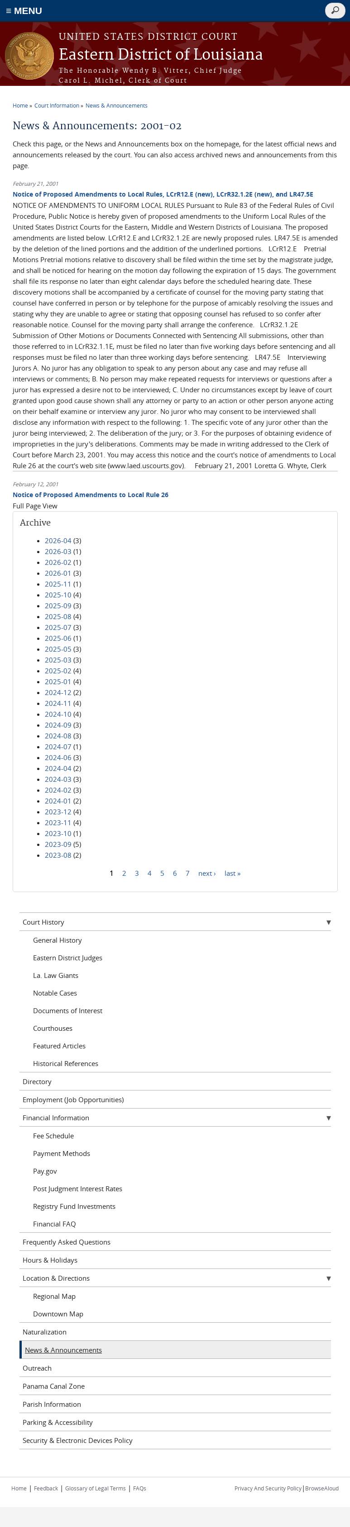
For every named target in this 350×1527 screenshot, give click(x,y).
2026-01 (58, 573)
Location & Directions (56, 1278)
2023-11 (58, 822)
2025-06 (58, 638)
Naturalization (45, 1331)
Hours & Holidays (50, 1259)
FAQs (139, 1488)
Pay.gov (45, 1170)
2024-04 (58, 768)
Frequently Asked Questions (66, 1241)
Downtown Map (58, 1313)
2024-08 (58, 735)
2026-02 (58, 562)
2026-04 (58, 540)
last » (232, 872)
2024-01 (58, 800)
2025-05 (58, 648)
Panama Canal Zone (54, 1386)
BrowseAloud (322, 1488)
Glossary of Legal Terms (95, 1488)
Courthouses (52, 1028)
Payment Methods (61, 1153)
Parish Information (52, 1404)
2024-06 (58, 757)
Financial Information (56, 1117)
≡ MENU (24, 10)
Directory (37, 1081)
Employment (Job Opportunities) (73, 1099)
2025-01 (58, 681)
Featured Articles (59, 1045)
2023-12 (58, 811)
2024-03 (58, 779)
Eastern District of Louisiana (161, 55)
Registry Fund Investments (74, 1206)
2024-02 (58, 789)
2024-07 (58, 746)
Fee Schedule (53, 1135)
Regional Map (54, 1296)
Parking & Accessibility (58, 1422)
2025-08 (58, 616)
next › (207, 872)
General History (57, 939)
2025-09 (58, 605)
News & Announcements (117, 105)
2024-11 (58, 703)
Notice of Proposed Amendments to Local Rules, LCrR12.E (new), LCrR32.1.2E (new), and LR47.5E (163, 194)
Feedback (46, 1488)
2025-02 (58, 670)
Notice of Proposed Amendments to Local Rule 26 (90, 494)
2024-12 (58, 692)
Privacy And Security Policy (268, 1488)
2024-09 (58, 724)
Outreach (37, 1367)
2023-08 (58, 855)
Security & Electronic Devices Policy (78, 1440)
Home (20, 105)
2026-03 (58, 551)
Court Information (56, 105)
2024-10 (58, 714)
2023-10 (58, 833)
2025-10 (58, 594)
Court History (43, 921)
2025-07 (58, 627)
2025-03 (58, 659)
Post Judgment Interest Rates (77, 1188)
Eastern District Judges (67, 957)
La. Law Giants (55, 975)
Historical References (65, 1063)
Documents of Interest (67, 1010)
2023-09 (58, 844)
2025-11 (58, 583)
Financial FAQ (54, 1223)
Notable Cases (55, 992)
